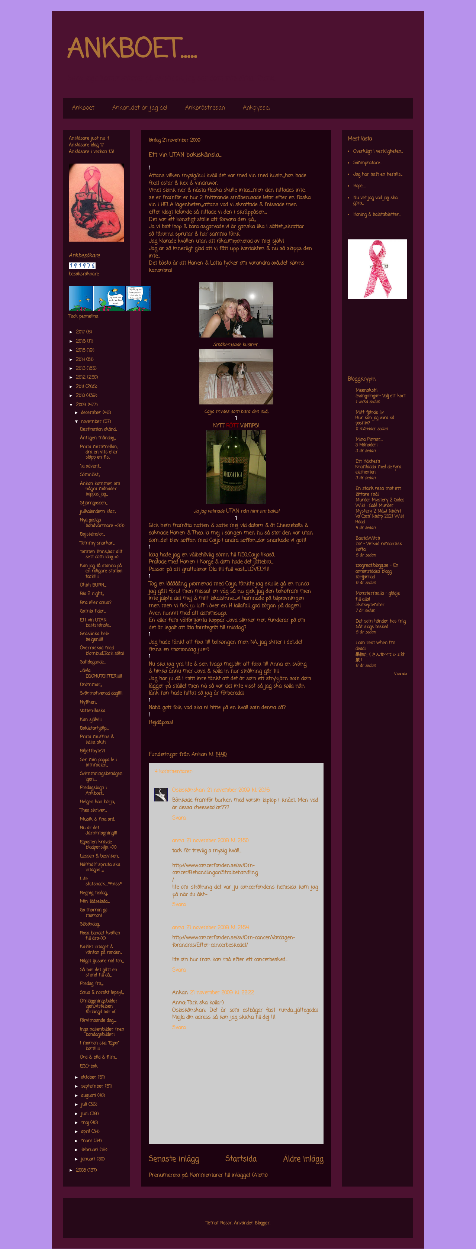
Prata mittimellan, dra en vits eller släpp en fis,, (99, 452)
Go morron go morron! (93, 913)
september (93, 1086)
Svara (179, 818)
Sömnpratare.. (367, 163)
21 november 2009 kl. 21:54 (217, 928)
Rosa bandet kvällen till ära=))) (100, 936)
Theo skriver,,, (93, 810)
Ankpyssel (256, 108)
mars (87, 1141)
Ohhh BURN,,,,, (93, 585)
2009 (82, 405)
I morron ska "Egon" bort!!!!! (99, 1046)
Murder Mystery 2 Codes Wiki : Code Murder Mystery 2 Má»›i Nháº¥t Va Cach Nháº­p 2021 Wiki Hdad (380, 511)
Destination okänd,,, (98, 429)
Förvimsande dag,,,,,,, (98, 1020)
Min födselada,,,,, (94, 901)
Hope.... (359, 186)
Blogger (262, 1223)
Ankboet (83, 108)
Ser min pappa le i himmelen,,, (98, 763)
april (86, 1132)
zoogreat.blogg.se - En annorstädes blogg (377, 568)
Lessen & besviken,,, (99, 856)
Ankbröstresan (205, 108)
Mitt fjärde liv (370, 412)
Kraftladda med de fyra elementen (378, 470)
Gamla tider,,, (92, 611)
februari (90, 1150)
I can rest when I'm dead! (375, 646)
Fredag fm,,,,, (91, 984)
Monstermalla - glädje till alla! (378, 596)
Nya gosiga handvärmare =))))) (102, 523)
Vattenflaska (92, 711)
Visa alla (400, 674)
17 (102, 145)
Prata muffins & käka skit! (97, 740)
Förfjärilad (365, 577)
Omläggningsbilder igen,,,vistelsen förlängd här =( (99, 1007)
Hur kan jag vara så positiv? (375, 421)
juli (85, 1104)
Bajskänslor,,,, (92, 534)
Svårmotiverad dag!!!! (101, 693)
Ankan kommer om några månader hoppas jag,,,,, (100, 489)
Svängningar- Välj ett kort (381, 396)
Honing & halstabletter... (377, 215)
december (92, 413)
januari (89, 1159)
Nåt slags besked (372, 627)
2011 (81, 387)
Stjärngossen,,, (93, 503)
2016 (81, 341)
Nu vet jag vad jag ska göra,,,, (375, 201)
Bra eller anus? (96, 603)
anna (178, 841)
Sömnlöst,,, (90, 475)
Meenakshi (366, 390)
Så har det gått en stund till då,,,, (98, 973)
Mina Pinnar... (369, 439)
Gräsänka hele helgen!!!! (94, 637)
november (92, 422)
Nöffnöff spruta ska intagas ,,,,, (100, 868)
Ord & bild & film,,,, (98, 1057)
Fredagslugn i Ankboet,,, (93, 791)
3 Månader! (366, 445)
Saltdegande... (93, 662)
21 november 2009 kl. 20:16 (238, 790)
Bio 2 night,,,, (92, 594)
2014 (81, 359)
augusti (89, 1096)
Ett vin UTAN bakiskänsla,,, (95, 623)
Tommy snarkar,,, (97, 543)
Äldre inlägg (303, 1159)
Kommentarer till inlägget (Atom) (229, 1175)
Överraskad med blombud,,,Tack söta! (102, 651)
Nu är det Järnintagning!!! (98, 831)
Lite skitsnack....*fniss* (101, 882)
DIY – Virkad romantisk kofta (379, 547)
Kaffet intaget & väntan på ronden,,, (101, 950)
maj (85, 1123)
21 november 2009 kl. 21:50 (217, 841)
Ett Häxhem (368, 461)
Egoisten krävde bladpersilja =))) (98, 845)
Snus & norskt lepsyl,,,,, (102, 993)
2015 (81, 350)
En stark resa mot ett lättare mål (378, 491)
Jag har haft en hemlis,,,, (377, 174)
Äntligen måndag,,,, (98, 438)
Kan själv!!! (91, 720)
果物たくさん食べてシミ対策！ (380, 657)
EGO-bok (88, 1066)
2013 (81, 368)
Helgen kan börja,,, (97, 802)
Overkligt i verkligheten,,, (377, 151)
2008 (81, 1170)
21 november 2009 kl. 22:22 (222, 993)
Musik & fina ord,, (97, 819)
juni (85, 1114)
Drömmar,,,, (91, 685)
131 (111, 152)
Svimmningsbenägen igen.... (101, 776)
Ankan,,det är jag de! (139, 108)
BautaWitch (368, 538)
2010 (81, 396)
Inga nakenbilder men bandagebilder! (102, 1032)
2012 (81, 377)
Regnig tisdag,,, (94, 893)
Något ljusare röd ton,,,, (101, 961)
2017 (81, 332)
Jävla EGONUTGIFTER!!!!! (101, 674)
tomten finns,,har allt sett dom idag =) (101, 555)
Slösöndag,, (90, 924)
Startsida (241, 1159)
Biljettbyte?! (92, 751)
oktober (89, 1077)
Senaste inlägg (174, 1159)
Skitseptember (370, 605)
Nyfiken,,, (88, 702)
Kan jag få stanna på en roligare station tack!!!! (101, 571)
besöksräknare (84, 274)
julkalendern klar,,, (98, 512)
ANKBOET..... (131, 50)
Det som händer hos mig (381, 621)
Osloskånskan (188, 790)
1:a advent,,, (90, 466)
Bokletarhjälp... (94, 728)
